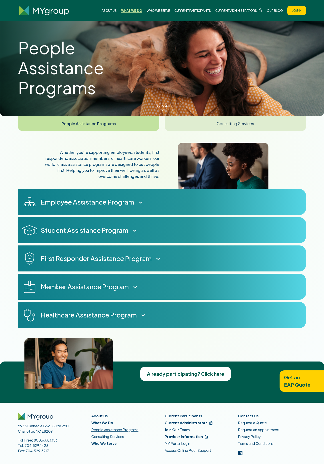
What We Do (131, 10)
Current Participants (192, 10)
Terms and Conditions (256, 443)
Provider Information (184, 436)
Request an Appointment (259, 429)
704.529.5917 (37, 450)
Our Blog (275, 10)
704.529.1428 (36, 445)
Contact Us (248, 416)
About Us (109, 10)
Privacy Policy (249, 436)
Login (297, 10)
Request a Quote (252, 422)
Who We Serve (158, 10)
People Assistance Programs (89, 123)
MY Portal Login (177, 443)
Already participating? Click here (185, 374)
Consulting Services (235, 123)
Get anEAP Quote (297, 381)
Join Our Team (177, 429)
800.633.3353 (45, 440)
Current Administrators (236, 10)
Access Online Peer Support (188, 450)
